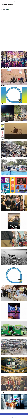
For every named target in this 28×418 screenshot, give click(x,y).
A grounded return (3, 229)
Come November (3, 85)
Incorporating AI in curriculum (5, 193)
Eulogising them (3, 392)
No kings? (2, 410)
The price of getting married (5, 67)
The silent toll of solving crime (5, 374)
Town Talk (2, 103)
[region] (14, 17)
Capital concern (3, 175)
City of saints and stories (4, 121)
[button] (6, 9)
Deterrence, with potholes (4, 157)
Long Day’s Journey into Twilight (5, 139)
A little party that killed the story (5, 211)
